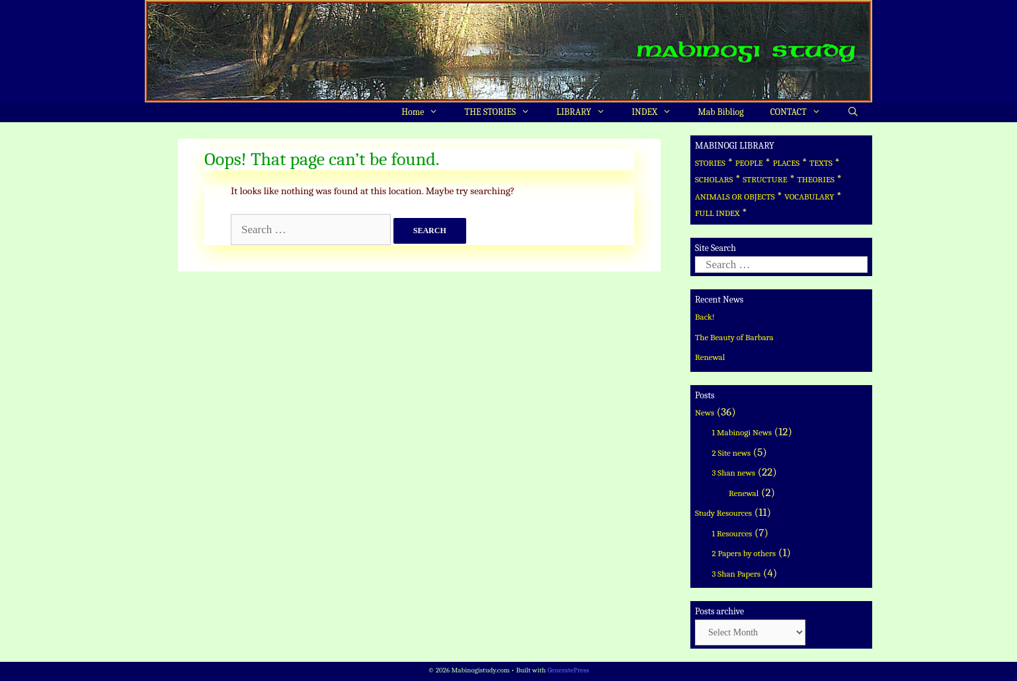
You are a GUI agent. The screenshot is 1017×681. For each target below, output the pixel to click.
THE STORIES (504, 112)
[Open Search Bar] (853, 112)
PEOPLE (749, 163)
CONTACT (802, 112)
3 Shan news (734, 473)
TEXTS (821, 163)
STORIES (710, 163)
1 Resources (732, 533)
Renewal (710, 357)
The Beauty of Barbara (734, 337)
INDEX (657, 112)
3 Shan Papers (736, 574)
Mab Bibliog (720, 112)
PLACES (786, 163)
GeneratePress (568, 670)
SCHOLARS (714, 179)
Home (426, 112)
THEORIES (815, 179)
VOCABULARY (809, 196)
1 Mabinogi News (742, 432)
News (704, 412)
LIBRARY (587, 112)
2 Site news (731, 453)
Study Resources (723, 513)
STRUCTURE (765, 179)
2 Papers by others (744, 553)
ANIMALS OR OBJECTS (735, 196)
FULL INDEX (717, 213)
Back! (705, 317)
